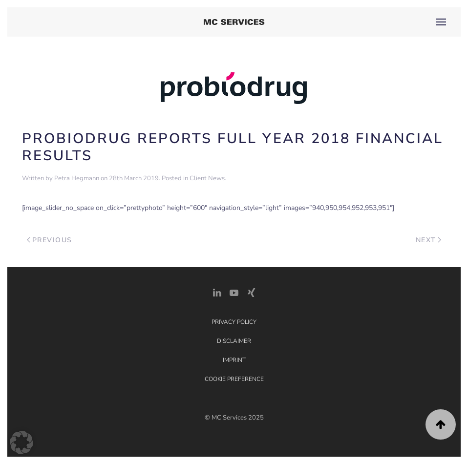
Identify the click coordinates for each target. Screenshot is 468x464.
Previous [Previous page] (49, 240)
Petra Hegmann (76, 178)
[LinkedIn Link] (217, 291)
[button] (441, 22)
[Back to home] (234, 22)
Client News (207, 178)
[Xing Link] (251, 291)
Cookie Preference (234, 379)
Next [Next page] (429, 240)
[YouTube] (234, 291)
